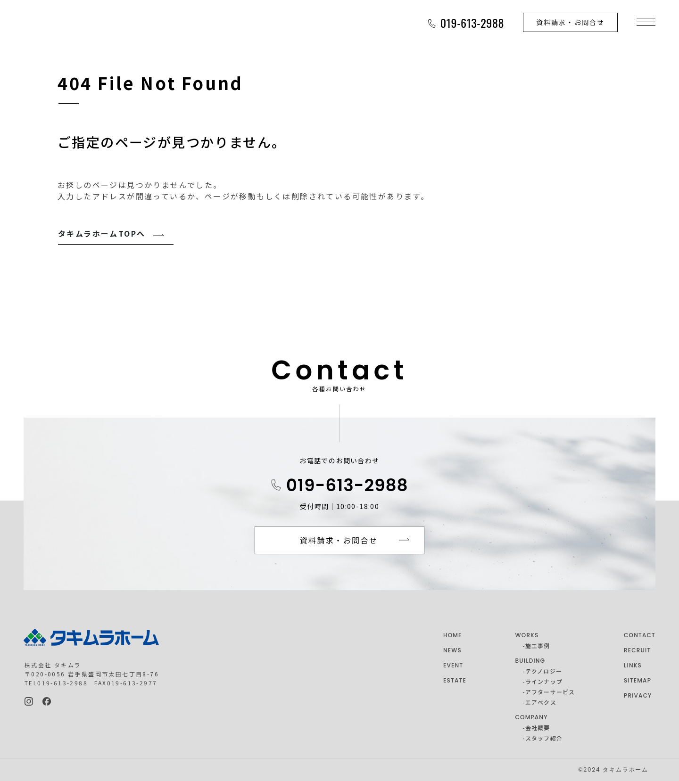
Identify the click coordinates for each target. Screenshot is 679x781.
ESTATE (454, 680)
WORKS (527, 635)
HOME (452, 635)
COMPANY (531, 717)
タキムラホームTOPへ (101, 233)
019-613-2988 (347, 485)
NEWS (452, 650)
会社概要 (537, 727)
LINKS (633, 665)
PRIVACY (638, 695)
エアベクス (540, 702)
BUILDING (530, 661)
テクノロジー (543, 671)
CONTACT (639, 635)
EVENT (453, 665)
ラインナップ (544, 681)
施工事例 (537, 645)
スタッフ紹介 (544, 738)
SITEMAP (637, 680)
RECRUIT (637, 650)
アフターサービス (550, 692)
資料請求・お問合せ (570, 22)
